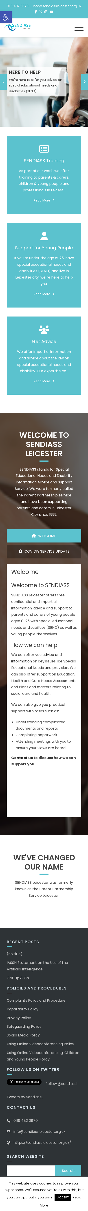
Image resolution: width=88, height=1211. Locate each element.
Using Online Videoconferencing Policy (40, 1044)
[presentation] (3, 82)
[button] (6, 17)
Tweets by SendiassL (25, 1097)
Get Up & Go (18, 978)
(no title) (14, 953)
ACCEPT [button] (63, 1197)
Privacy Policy (19, 1018)
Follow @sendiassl (61, 1083)
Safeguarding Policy (24, 1026)
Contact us (22, 757)
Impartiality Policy (22, 1009)
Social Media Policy (23, 1035)
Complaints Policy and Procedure (36, 1000)
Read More (44, 200)
